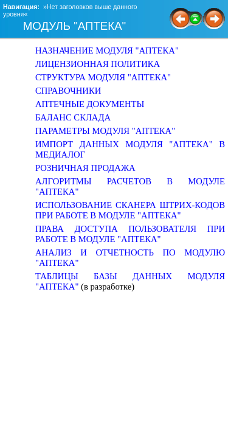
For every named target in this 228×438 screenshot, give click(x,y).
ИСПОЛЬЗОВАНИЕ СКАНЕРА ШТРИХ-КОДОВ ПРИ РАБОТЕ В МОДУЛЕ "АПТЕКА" (130, 210)
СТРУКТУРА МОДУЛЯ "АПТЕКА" (103, 77)
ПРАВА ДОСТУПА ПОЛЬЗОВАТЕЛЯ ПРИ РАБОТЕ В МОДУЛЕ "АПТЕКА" (130, 234)
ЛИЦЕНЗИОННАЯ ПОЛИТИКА (97, 64)
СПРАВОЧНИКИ (68, 91)
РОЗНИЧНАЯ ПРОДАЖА (85, 168)
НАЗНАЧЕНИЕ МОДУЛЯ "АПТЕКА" (107, 50)
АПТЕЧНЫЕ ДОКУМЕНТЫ (89, 104)
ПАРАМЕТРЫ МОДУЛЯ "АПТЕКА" (105, 131)
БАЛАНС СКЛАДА (73, 117)
